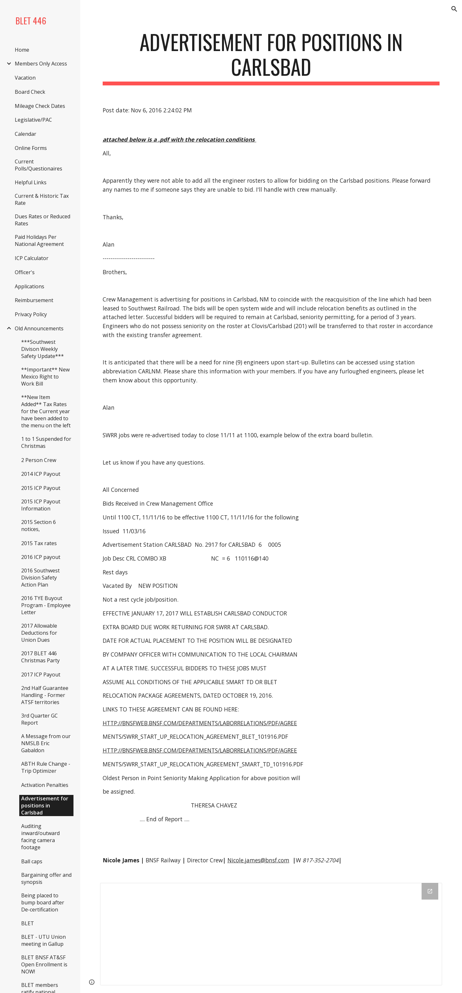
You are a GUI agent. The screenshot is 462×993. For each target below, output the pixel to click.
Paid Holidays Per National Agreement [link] (39, 240)
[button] (454, 9)
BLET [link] (27, 923)
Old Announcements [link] (39, 328)
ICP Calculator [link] (31, 258)
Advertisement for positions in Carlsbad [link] (44, 805)
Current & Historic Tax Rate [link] (42, 199)
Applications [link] (29, 286)
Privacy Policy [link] (31, 314)
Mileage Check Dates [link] (40, 105)
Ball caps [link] (31, 861)
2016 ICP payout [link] (40, 557)
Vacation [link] (25, 77)
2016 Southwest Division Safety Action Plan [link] (40, 577)
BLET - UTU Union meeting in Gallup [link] (43, 940)
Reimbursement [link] (34, 300)
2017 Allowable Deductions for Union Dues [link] (39, 632)
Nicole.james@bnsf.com (258, 860)
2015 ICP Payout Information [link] (40, 505)
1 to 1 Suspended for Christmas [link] (46, 442)
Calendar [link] (25, 133)
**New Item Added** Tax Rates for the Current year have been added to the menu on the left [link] (46, 411)
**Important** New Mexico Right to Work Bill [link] (45, 376)
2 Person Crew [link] (38, 460)
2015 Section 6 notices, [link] (38, 525)
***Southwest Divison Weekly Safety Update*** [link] (42, 349)
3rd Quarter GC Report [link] (39, 719)
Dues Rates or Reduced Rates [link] (42, 220)
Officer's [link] (25, 272)
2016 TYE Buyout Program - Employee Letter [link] (46, 605)
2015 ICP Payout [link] (40, 488)
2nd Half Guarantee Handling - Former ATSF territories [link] (44, 695)
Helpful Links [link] (31, 182)
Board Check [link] (30, 91)
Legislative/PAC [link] (33, 119)
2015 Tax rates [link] (39, 543)
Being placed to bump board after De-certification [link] (42, 902)
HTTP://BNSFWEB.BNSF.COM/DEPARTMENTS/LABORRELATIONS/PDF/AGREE (200, 723)
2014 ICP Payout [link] (40, 473)
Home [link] (22, 49)
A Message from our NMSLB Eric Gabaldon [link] (46, 743)
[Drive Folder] (271, 934)
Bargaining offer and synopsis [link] (46, 878)
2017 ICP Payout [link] (40, 674)
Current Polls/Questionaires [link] (38, 165)
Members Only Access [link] (41, 63)
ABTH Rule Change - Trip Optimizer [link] (45, 767)
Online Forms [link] (31, 148)
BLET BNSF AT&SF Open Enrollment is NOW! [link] (44, 964)
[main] (271, 57)
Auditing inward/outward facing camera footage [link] (40, 837)
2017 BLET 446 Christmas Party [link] (40, 657)
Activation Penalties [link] (44, 784)
